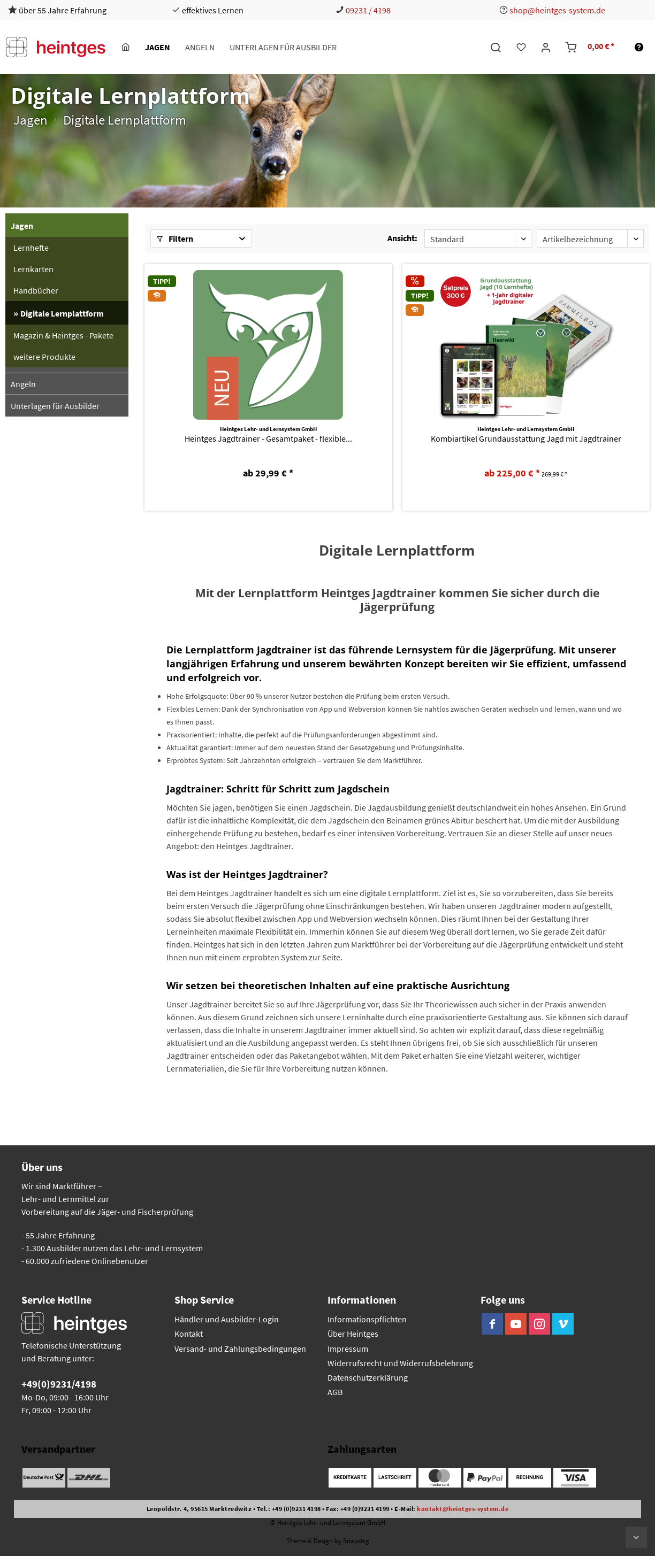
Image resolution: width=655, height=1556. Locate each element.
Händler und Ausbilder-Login (226, 1319)
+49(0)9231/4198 (58, 1383)
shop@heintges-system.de (557, 10)
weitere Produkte (44, 356)
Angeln (23, 384)
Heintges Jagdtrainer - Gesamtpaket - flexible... (268, 438)
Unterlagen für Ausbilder (55, 405)
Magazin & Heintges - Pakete (63, 335)
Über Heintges (353, 1333)
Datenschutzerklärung (368, 1377)
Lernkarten (33, 269)
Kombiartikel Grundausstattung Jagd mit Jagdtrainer (526, 438)
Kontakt (188, 1333)
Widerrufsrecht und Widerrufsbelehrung (400, 1363)
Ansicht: (402, 238)
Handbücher (35, 290)
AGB (335, 1391)
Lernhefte (31, 247)
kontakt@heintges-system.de (462, 1509)
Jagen (22, 225)
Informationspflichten (367, 1319)
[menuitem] (126, 47)
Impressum (348, 1348)
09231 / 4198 (368, 10)
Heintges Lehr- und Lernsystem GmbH (268, 429)
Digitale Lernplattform (62, 313)
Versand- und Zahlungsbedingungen (240, 1348)
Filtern (174, 238)
